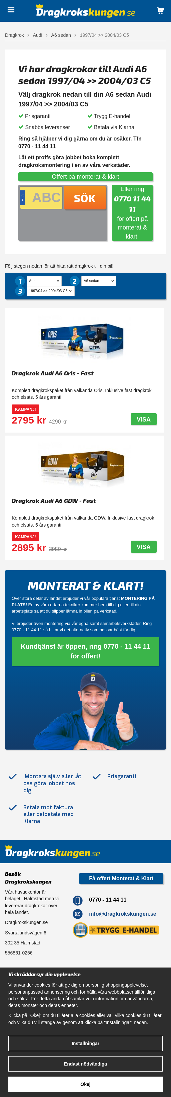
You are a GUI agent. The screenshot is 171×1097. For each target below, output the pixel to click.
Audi (37, 35)
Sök (85, 197)
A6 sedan (61, 35)
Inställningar (85, 1043)
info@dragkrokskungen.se (122, 914)
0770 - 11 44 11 (27, 629)
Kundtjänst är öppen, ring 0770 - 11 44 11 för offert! (85, 651)
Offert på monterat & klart (85, 176)
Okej (85, 1084)
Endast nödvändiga (85, 1064)
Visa (144, 419)
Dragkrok (14, 35)
